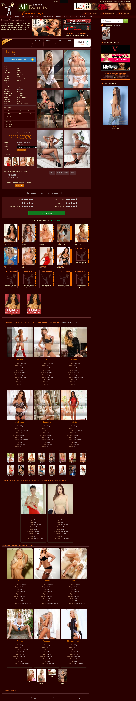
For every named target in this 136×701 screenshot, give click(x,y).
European (20, 88)
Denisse (10, 472)
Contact (55, 695)
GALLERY (24, 16)
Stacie (41, 460)
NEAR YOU (35, 42)
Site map (77, 695)
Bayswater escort (13, 175)
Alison (52, 472)
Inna (21, 460)
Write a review (47, 211)
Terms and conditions (15, 695)
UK (64, 2)
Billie (83, 460)
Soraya (72, 472)
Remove (105, 39)
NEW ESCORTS (34, 16)
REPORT (46, 42)
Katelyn (31, 472)
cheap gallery (12, 174)
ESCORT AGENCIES (48, 16)
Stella (72, 460)
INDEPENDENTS (61, 16)
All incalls (63, 320)
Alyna (21, 472)
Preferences (116, 25)
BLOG (90, 16)
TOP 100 (71, 16)
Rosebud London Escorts (11, 54)
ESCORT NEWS (81, 16)
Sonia (52, 460)
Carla (31, 460)
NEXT (56, 42)
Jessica (62, 460)
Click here (20, 142)
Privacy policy (35, 695)
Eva (83, 472)
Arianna (41, 472)
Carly (62, 472)
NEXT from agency (62, 172)
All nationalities (72, 320)
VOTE (66, 42)
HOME (17, 16)
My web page (21, 148)
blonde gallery (12, 172)
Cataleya (10, 460)
